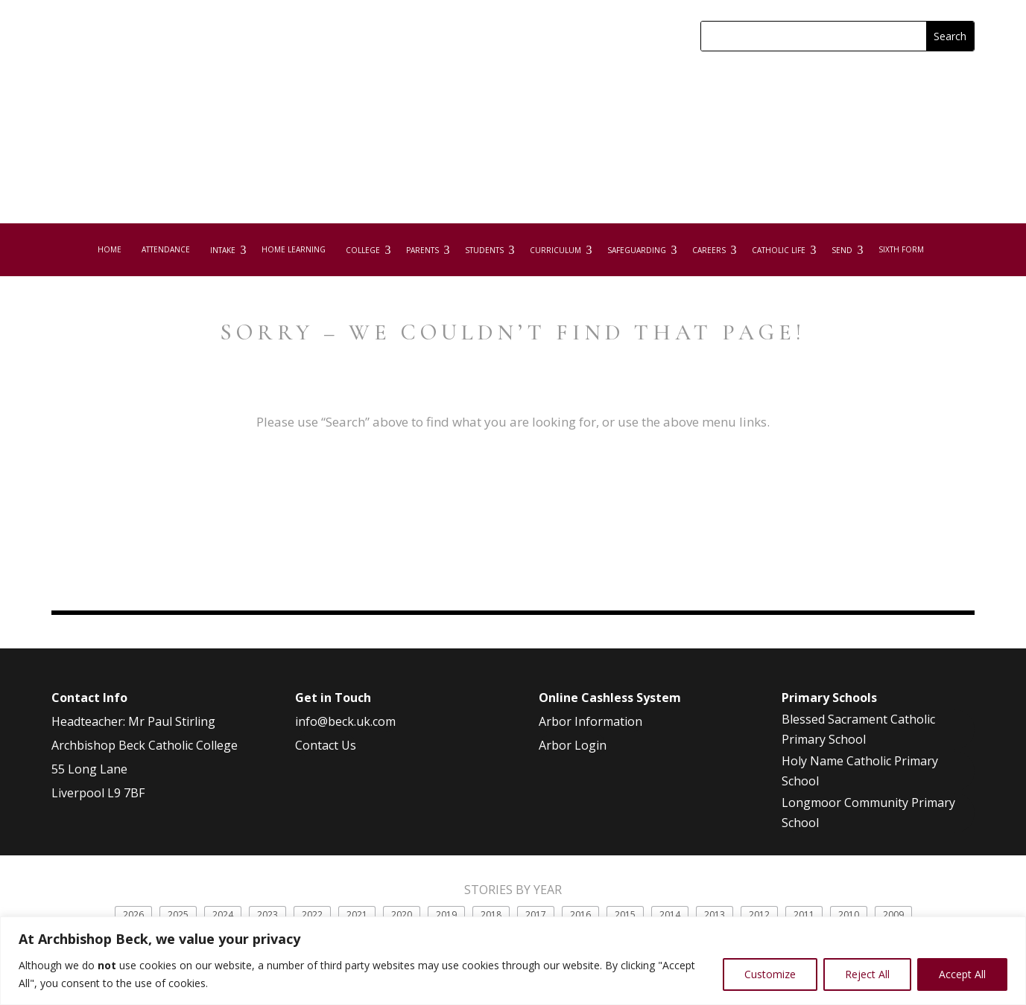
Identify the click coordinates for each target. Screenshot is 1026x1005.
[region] (513, 960)
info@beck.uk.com (345, 736)
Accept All (962, 974)
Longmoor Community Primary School (868, 827)
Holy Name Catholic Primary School (860, 786)
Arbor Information (590, 736)
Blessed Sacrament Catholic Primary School (858, 744)
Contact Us (325, 760)
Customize (770, 974)
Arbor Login (573, 760)
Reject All (867, 974)
